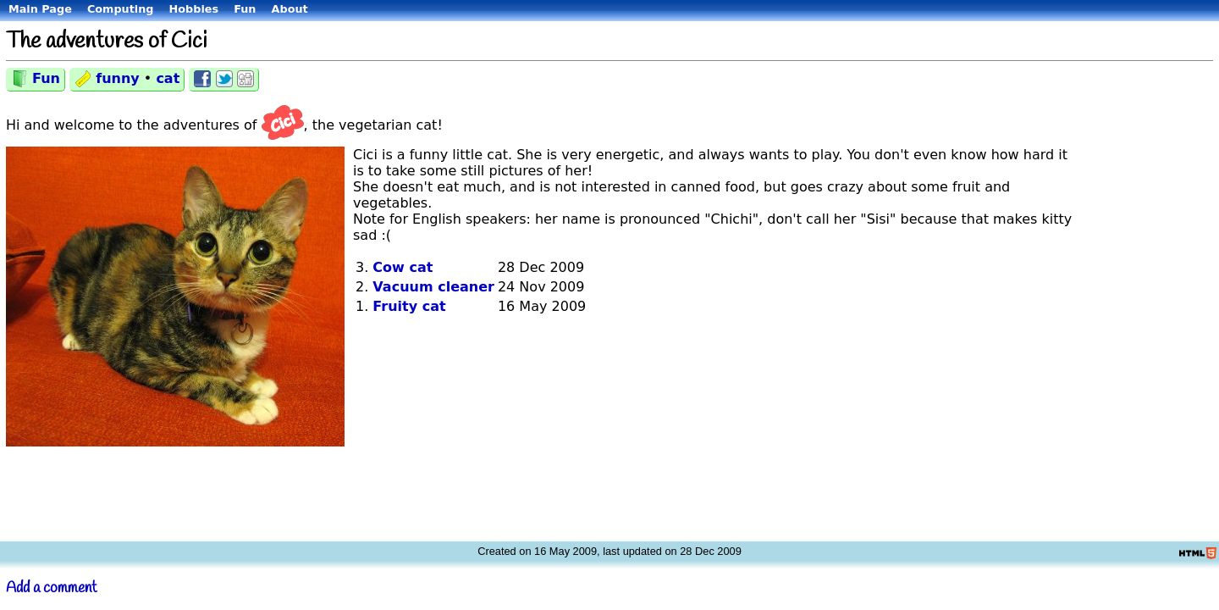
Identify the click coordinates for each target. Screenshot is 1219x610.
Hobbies (194, 9)
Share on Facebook (202, 78)
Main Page (40, 9)
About (290, 9)
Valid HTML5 (1198, 553)
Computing (120, 9)
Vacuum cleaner (433, 287)
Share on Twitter (224, 78)
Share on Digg (245, 78)
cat (167, 78)
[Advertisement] (1147, 279)
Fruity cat (408, 306)
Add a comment (51, 588)
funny (118, 78)
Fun (245, 9)
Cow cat (402, 267)
